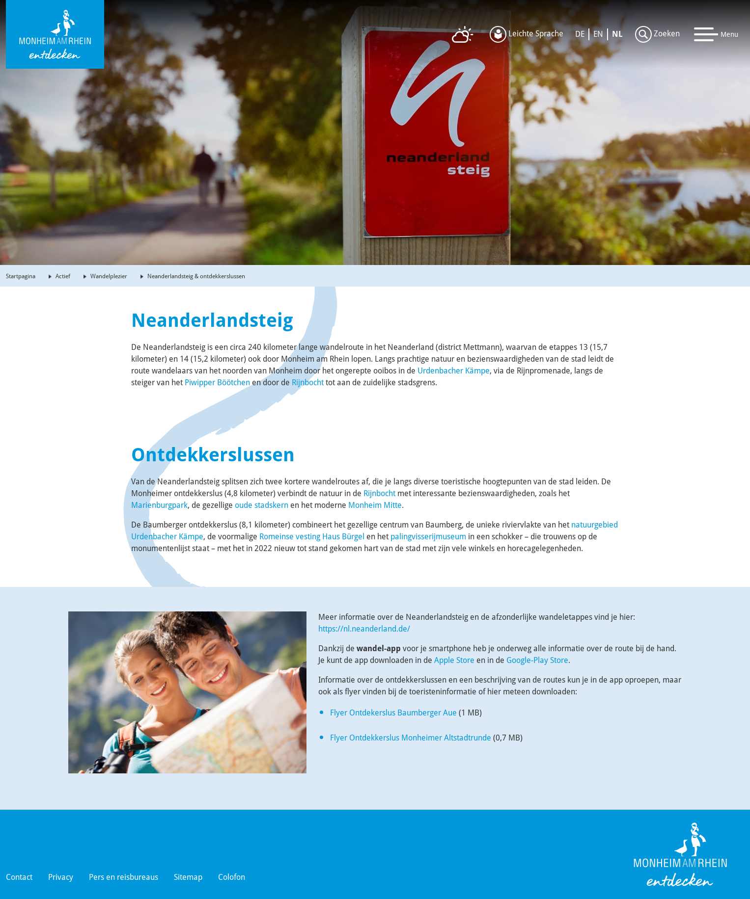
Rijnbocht (308, 382)
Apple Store (454, 660)
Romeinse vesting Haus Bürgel (311, 536)
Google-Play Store (537, 660)
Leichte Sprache (526, 34)
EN (598, 34)
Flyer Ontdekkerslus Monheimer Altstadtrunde (410, 737)
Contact (19, 877)
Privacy (60, 877)
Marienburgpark (159, 505)
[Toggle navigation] (716, 34)
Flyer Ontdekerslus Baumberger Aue (393, 712)
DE (579, 34)
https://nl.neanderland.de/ (364, 629)
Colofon (231, 877)
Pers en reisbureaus (123, 877)
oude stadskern (261, 505)
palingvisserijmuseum (428, 536)
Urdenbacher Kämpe (453, 370)
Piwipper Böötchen (217, 382)
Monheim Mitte (375, 505)
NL (617, 34)
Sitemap (188, 877)
